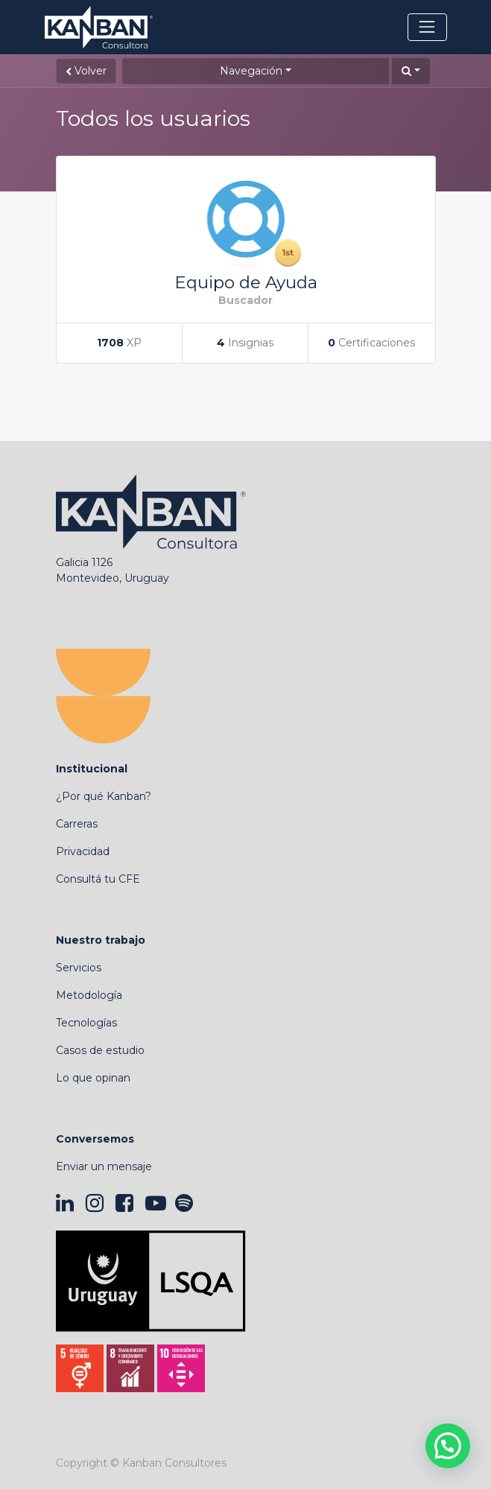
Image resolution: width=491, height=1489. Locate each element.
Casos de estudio (100, 1050)
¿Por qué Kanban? (103, 796)
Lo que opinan (93, 1078)
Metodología (89, 995)
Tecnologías (86, 1022)
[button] (411, 71)
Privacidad (83, 851)
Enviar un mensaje (104, 1166)
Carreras (77, 824)
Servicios (78, 967)
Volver (86, 70)
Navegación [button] (251, 70)
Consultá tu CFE (98, 879)
